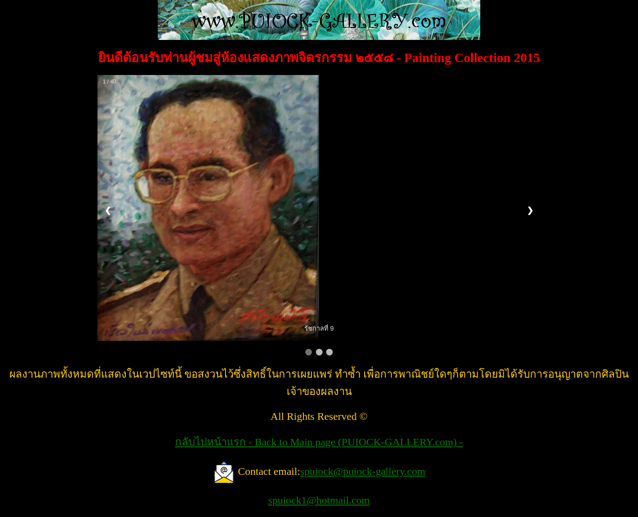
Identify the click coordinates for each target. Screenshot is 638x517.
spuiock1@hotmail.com (319, 500)
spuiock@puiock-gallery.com (362, 471)
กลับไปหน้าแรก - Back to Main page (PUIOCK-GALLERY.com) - (319, 442)
